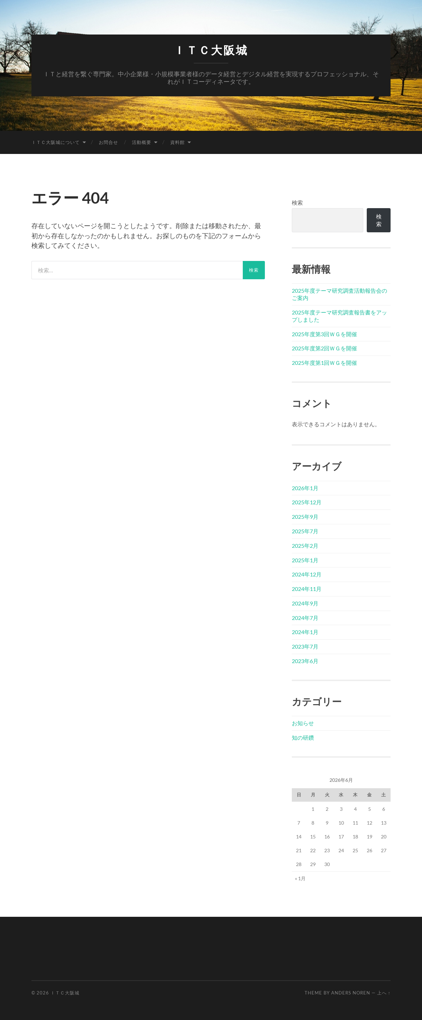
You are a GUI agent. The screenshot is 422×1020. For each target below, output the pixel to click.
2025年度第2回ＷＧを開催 (324, 348)
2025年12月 (307, 502)
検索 (297, 202)
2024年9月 (305, 603)
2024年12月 (307, 574)
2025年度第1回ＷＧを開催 (324, 362)
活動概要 (141, 142)
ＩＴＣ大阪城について (55, 142)
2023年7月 (305, 646)
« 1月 (300, 878)
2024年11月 (307, 588)
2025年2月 (305, 545)
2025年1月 (305, 560)
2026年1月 (305, 488)
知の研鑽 (303, 737)
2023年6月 (305, 661)
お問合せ (108, 142)
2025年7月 (305, 531)
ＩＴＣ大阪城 (211, 50)
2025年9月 (305, 516)
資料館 (177, 142)
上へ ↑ (384, 992)
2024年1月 (305, 632)
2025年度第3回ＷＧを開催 (324, 334)
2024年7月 (305, 617)
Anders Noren (350, 992)
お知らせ (303, 723)
